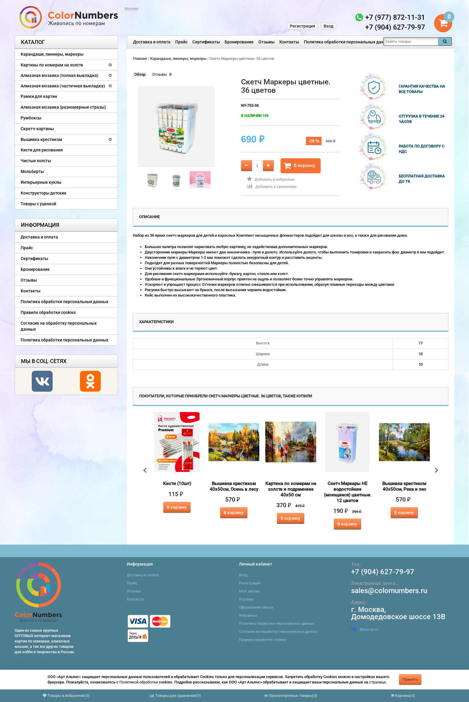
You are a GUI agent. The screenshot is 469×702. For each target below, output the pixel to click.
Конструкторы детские (43, 193)
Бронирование (239, 41)
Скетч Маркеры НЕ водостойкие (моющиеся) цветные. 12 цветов (347, 492)
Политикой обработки (138, 682)
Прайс (181, 41)
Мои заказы (249, 591)
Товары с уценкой (38, 203)
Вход (329, 26)
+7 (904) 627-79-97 (382, 572)
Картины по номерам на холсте (52, 65)
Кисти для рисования (42, 150)
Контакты (289, 41)
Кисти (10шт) (177, 483)
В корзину (299, 166)
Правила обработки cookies (48, 312)
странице (377, 682)
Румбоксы (31, 118)
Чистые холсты (36, 160)
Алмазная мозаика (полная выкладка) (59, 75)
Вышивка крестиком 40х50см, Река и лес (404, 486)
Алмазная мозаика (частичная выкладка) (63, 85)
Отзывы (266, 41)
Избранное (248, 615)
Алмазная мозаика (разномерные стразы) (63, 107)
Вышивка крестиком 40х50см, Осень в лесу (234, 486)
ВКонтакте (364, 629)
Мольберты (32, 171)
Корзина (246, 599)
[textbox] (410, 41)
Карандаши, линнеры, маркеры (52, 54)
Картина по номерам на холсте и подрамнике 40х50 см (290, 489)
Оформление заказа (256, 607)
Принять (410, 679)
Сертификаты (206, 41)
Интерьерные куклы (41, 182)
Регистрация (302, 26)
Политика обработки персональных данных (348, 41)
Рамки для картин (39, 96)
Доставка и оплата (151, 41)
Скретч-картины (37, 128)
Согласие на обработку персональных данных (59, 326)
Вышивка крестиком (41, 139)
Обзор (139, 74)
